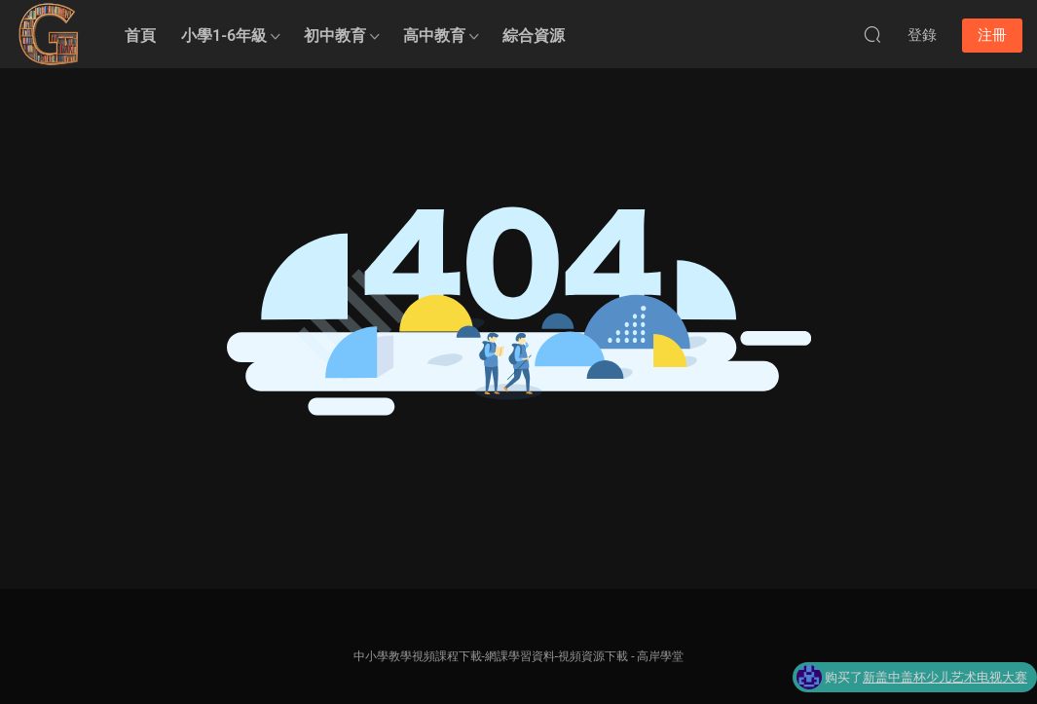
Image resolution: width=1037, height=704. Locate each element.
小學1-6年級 (224, 35)
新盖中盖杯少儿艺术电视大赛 (945, 678)
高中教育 (434, 35)
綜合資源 (533, 35)
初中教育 (335, 35)
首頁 (140, 35)
